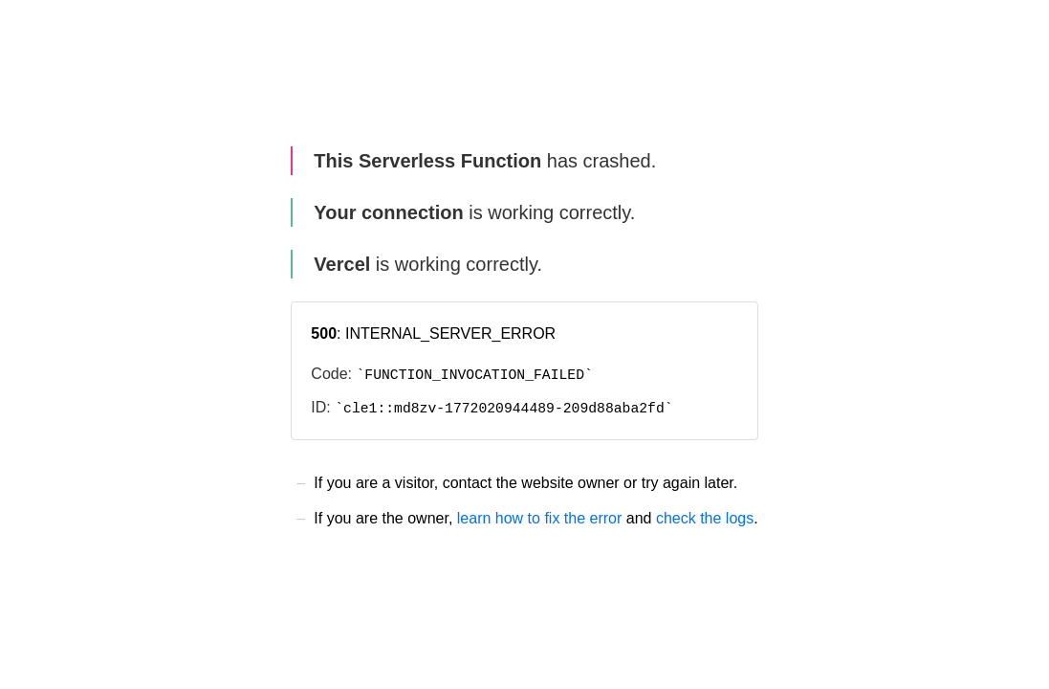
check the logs (705, 518)
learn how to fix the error (540, 518)
